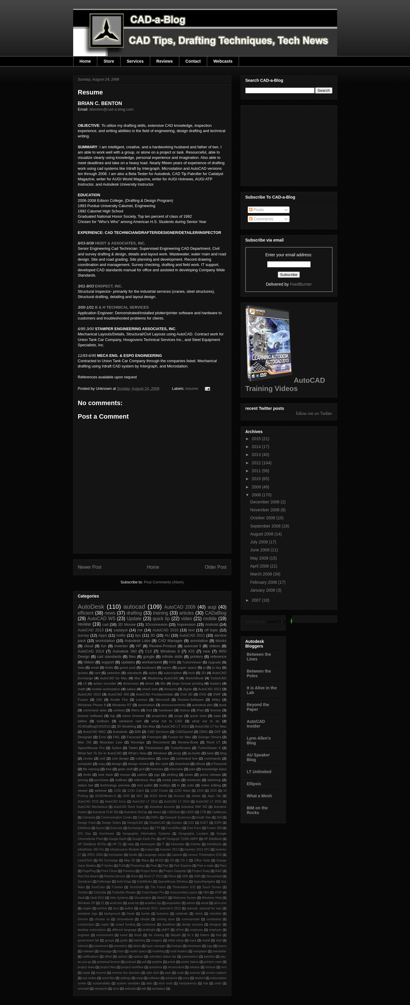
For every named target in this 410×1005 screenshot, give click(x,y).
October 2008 (263, 517)
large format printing (187, 683)
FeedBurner (301, 284)
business (163, 913)
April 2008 (260, 566)
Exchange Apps (138, 828)
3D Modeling (126, 726)
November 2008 (265, 510)
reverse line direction (126, 972)
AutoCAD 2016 (88, 801)
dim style (161, 764)
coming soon (166, 919)
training (160, 612)
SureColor (98, 887)
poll (144, 962)
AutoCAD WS (101, 618)
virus (116, 988)
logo (210, 946)
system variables (128, 983)
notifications (91, 956)
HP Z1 (117, 844)
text (191, 630)
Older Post (216, 567)
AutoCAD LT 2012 (145, 801)
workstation (105, 640)
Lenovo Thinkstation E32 (205, 854)
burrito (145, 913)
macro (222, 946)
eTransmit (219, 764)
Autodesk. (120, 731)
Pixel (153, 865)
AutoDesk (91, 606)
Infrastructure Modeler (125, 849)
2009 (257, 487)
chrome (83, 919)
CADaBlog (216, 612)
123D (117, 790)
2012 (257, 462)
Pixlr (165, 865)
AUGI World (158, 796)
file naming (91, 769)
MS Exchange (108, 860)
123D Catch (135, 790)
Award (157, 812)
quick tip (161, 618)
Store (108, 61)
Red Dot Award (88, 876)
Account (179, 796)
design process (192, 924)
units (190, 785)
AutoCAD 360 (118, 694)
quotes (83, 673)
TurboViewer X (209, 748)
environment (104, 935)
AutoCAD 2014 (91, 651)
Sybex (116, 748)
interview (176, 769)
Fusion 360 (214, 828)
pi (204, 667)
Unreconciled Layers (184, 892)
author (129, 908)
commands (212, 758)
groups (109, 940)
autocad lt (192, 646)
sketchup (214, 780)
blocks (221, 640)
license (215, 710)
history (185, 710)
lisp (112, 716)
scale (180, 972)
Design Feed (87, 822)
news (110, 612)
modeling (158, 951)
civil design (120, 758)
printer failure (190, 962)
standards (134, 673)
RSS (172, 662)
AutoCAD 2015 (89, 694)
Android (211, 624)
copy (102, 764)
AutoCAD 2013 (91, 630)
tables (82, 721)
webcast (130, 988)
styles (152, 673)
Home (85, 61)
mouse (125, 774)
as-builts (194, 753)
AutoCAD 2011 (192, 635)
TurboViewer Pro (152, 892)
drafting (134, 612)
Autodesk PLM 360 (105, 812)
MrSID (159, 860)
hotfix (120, 635)
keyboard (149, 667)
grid (142, 769)
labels (137, 946)
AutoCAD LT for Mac (211, 726)
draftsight (149, 929)
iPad (200, 710)
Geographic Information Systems (146, 833)
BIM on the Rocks (257, 810)
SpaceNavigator (204, 881)
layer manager (156, 946)
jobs (192, 769)
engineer (84, 935)
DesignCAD (135, 822)
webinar (101, 790)
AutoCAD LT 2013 (175, 726)
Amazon (170, 689)
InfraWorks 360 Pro (91, 849)
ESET (204, 822)
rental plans (171, 780)
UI (85, 683)
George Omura (209, 737)
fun (103, 646)
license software (90, 716)
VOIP (218, 892)
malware (88, 951)
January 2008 (263, 590)
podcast (130, 962)
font (218, 935)
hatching (139, 940)
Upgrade (214, 662)
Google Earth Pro (144, 839)
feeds (138, 935)
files (132, 656)
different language (124, 929)
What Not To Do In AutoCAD (100, 753)
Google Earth (117, 839)
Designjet (85, 737)
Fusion (83, 699)
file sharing (156, 935)
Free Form (194, 828)
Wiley (216, 699)
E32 (191, 822)
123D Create (159, 790)
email (95, 667)
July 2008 (259, 542)
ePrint (180, 929)
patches (209, 956)
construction (86, 924)
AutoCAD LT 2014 (177, 801)
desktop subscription (92, 929)
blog (223, 753)
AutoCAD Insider (256, 723)
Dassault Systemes (178, 817)
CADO (189, 812)
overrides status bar (162, 956)
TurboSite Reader (124, 892)
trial (205, 983)
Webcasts (222, 61)
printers (196, 656)
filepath (176, 935)
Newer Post (90, 567)
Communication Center (116, 817)
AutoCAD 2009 (179, 607)
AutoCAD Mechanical (93, 806)
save (168, 972)
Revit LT (213, 742)
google (149, 656)
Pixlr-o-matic (205, 865)
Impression (186, 624)
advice (191, 903)
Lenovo (141, 699)
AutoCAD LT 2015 (209, 801)
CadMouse (219, 812)
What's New (137, 753)
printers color (213, 962)
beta (210, 753)
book (222, 705)
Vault (81, 897)
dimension (131, 683)
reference (218, 656)
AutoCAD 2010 (165, 630)
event (123, 935)
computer (85, 764)
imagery (156, 940)
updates (128, 662)
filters (135, 710)
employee (196, 929)
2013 (257, 454)
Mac (137, 678)
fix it (190, 935)
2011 (257, 470)
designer (215, 924)
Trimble (83, 892)
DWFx (154, 817)
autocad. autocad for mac (204, 908)
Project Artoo (149, 871)
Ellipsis (254, 783)
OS (172, 860)
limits (87, 774)
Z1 (102, 903)
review (84, 624)
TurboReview (180, 748)
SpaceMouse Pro (91, 748)
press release (210, 774)
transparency (188, 983)
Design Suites (111, 822)
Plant (223, 865)
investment (100, 946)
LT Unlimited (259, 771)
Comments (261, 219)
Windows (160, 753)
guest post (127, 667)
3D (152, 635)
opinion (123, 956)
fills (162, 683)
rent (224, 967)
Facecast (133, 737)
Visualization (142, 897)
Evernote (116, 828)
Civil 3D (186, 694)
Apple (187, 689)
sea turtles (89, 978)
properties (159, 716)
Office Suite (202, 860)
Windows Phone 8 (92, 705)
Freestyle (154, 737)
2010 (257, 478)
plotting (172, 774)
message (105, 951)
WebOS (162, 897)
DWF (217, 694)
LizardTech (85, 860)
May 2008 (259, 558)
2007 (257, 600)
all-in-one (220, 903)
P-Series (107, 865)
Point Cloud (109, 871)
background (112, 913)
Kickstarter (115, 854)
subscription (173, 673)
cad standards (109, 656)
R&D (218, 871)
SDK (185, 876)
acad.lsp (133, 903)
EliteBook (84, 828)
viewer (83, 790)
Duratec (177, 822)
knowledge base (214, 769)
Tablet (133, 748)
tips (138, 635)
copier (105, 924)
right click (152, 972)
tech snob (166, 983)
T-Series (117, 887)
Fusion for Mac (179, 737)
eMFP (165, 929)
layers (166, 667)
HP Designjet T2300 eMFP (180, 839)
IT (163, 844)
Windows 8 (170, 651)
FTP (157, 828)
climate (145, 919)
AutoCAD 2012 (209, 689)
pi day (216, 667)
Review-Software (191, 699)
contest (119, 710)
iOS (191, 651)
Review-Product (162, 646)
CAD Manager (170, 640)
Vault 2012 (97, 897)
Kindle (133, 854)
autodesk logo (88, 913)
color (165, 758)
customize (149, 924)
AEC (139, 796)
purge (178, 716)
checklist (215, 913)
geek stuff (125, 769)
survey (83, 635)
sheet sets (150, 689)
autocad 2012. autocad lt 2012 (160, 908)
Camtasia (88, 817)
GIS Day (84, 833)
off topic (211, 630)
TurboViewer (192, 662)
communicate (190, 919)
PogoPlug (89, 871)
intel (219, 940)
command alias (95, 710)
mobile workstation (106, 689)
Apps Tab (214, 796)
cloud (88, 646)
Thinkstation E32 (183, 887)
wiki (143, 988)
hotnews (156, 769)
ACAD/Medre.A (105, 796)
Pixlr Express (183, 865)
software (154, 978)
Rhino (172, 876)
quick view (198, 716)
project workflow (132, 967)
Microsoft (162, 699)
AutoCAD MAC (94, 731)
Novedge (138, 742)
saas (217, 716)
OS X (184, 860)
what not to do (206, 721)
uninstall (83, 988)
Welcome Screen (184, 897)
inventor (121, 646)
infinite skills (172, 656)
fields (109, 667)
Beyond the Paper (258, 707)
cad (105, 624)
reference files (144, 780)
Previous (129, 871)
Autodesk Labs (137, 640)
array (177, 753)
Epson (100, 828)
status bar (85, 785)
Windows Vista (212, 897)
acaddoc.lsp (153, 903)
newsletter (219, 951)
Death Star (203, 817)
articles (186, 612)
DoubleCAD (157, 822)
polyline (157, 962)
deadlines (168, 924)
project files (108, 967)
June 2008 (260, 550)
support (107, 662)
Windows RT (122, 705)
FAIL (116, 737)
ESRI (217, 822)
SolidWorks (144, 881)
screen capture (216, 972)
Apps (102, 635)
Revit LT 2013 (153, 876)
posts (189, 774)
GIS (99, 699)
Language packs (154, 854)
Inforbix (195, 844)
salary (131, 689)
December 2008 (265, 502)
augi (212, 607)
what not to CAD (166, 721)
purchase (101, 780)
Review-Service (114, 876)
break (131, 913)
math (82, 689)
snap (139, 978)
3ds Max (148, 726)
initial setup (176, 940)
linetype (176, 946)
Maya (145, 860)
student (200, 978)
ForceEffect (174, 828)
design (117, 764)
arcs (116, 908)
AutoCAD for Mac (114, 678)
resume (191, 388)
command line (187, 758)
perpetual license (108, 962)
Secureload (214, 876)
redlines (121, 780)
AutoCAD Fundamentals (154, 694)
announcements (173, 705)
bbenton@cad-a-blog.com (111, 109)
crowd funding (125, 924)
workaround (152, 662)
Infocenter (177, 844)
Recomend (161, 742)
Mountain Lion (111, 742)
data (81, 667)
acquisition (174, 903)
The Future (158, 887)
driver (149, 683)
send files (108, 978)
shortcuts (194, 780)
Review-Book (188, 742)
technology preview (115, 785)
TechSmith (137, 887)
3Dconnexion (156, 624)
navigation (200, 951)
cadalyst (120, 630)
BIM (138, 731)
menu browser (133, 716)
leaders (215, 683)
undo (218, 983)
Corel (141, 817)
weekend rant (130, 721)
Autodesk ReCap (135, 812)
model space (138, 951)
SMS (197, 876)
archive (102, 908)
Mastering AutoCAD (163, 678)
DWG (203, 731)
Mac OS (84, 742)
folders (204, 935)
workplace (158, 988)
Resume (90, 92)
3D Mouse (126, 624)
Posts (256, 209)
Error (102, 737)
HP (138, 646)
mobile (210, 618)
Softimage (104, 881)
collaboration (145, 758)
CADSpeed (184, 731)
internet (83, 946)
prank (171, 962)
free (109, 769)
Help (131, 844)
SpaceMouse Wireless (173, 881)
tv (178, 785)
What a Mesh (259, 795)
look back (105, 774)
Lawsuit (177, 854)
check (199, 913)
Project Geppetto (174, 871)
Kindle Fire (119, 699)
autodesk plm (202, 705)
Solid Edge (124, 881)
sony (186, 978)
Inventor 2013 (169, 849)
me (140, 630)
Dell (219, 817)
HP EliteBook (213, 839)
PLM (121, 865)
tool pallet (145, 785)
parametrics (190, 956)
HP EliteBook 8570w (92, 844)
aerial (204, 903)
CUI (148, 651)
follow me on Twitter (314, 413)
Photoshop (137, 865)
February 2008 (264, 582)
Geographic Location (193, 833)
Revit (134, 876)
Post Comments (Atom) (164, 582)
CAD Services (158, 731)
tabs (149, 983)
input (193, 940)
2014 (200, 790)
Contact (193, 61)
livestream (194, 946)
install (206, 940)
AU (167, 635)
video (186, 618)
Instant (149, 849)
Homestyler (148, 844)
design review (138, 764)
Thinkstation (154, 748)
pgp (157, 774)
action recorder (104, 683)
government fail (88, 940)
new (206, 651)
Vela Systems (119, 897)
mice (120, 951)
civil (102, 758)
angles (87, 908)
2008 (257, 494)
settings (125, 978)
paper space (187, 667)
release (195, 967)
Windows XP (86, 903)
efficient (85, 612)
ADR (126, 796)
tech (191, 673)
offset (108, 956)
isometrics (121, 946)
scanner (195, 972)
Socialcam (85, 881)
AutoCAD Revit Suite (128, 806)
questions (155, 967)
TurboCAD (218, 678)
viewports (100, 988)
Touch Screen (211, 887)
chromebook (124, 919)
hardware (166, 710)
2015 (213, 790)
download (182, 764)
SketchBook (194, 678)
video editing (211, 785)
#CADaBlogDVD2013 (94, 726)
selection (114, 673)
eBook (200, 764)
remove (210, 967)
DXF (217, 731)
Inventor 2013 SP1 (197, 849)
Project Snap (201, 871)
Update (134, 618)
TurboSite (99, 892)
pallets (142, 774)
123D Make (182, 790)
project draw (86, 967)
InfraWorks (214, 844)
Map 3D (129, 860)
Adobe (196, 796)
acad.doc (116, 903)
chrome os (102, 919)
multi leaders (179, 951)
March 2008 (261, 574)
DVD (202, 694)
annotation (199, 640)
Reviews (164, 61)
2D (203, 673)
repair (87, 972)
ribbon (88, 662)
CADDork (173, 812)
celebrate (181, 913)
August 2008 (262, 534)
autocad (134, 606)
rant (98, 673)
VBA (206, 892)
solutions (171, 978)
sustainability (101, 983)
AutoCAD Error (115, 801)
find (149, 710)
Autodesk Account (162, 806)
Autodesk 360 (125, 651)
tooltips (164, 785)
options (138, 956)
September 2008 (266, 526)
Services (135, 61)
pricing (83, 780)
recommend (176, 967)
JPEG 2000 (95, 854)
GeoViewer (106, 833)
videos (214, 646)
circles (88, 758)
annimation (146, 705)
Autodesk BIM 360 (194, 806)
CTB (203, 812)
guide (124, 940)
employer (215, 929)
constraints (213, 919)
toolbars (103, 721)
